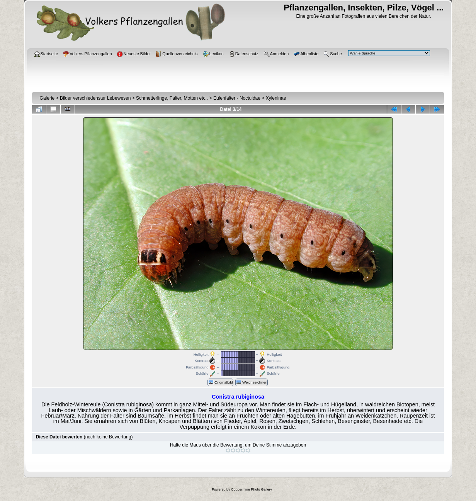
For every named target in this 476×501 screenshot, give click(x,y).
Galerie (47, 98)
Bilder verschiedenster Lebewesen (95, 98)
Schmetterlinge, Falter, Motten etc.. (172, 98)
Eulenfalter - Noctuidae (236, 98)
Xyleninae (276, 98)
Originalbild (220, 382)
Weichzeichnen (251, 382)
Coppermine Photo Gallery (251, 489)
